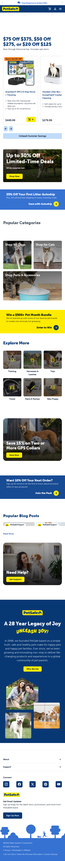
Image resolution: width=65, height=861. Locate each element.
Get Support (15, 579)
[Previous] (2, 3)
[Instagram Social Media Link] (6, 784)
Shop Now (14, 176)
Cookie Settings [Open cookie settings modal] (50, 854)
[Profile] (55, 8)
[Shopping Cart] (49, 8)
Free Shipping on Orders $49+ (35, 3)
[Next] (62, 3)
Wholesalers (17, 850)
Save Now (14, 455)
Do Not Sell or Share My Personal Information (23, 854)
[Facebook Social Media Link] (19, 784)
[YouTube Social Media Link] (59, 784)
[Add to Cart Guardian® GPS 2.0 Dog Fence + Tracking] (31, 119)
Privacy (7, 850)
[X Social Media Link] (32, 784)
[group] (44, 204)
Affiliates (27, 850)
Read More (8, 533)
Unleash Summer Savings (32, 136)
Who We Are (33, 669)
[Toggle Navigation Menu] (60, 8)
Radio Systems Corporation (21, 843)
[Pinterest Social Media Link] (45, 784)
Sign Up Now (12, 815)
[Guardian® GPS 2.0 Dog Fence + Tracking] (20, 90)
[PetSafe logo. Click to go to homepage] (10, 9)
